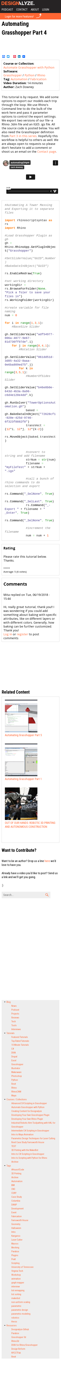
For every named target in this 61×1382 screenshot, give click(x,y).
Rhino (41, 75)
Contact (21, 9)
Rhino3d (15, 1341)
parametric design (19, 1310)
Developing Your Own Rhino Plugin (27, 1119)
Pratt (13, 1259)
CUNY (13, 1193)
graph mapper (17, 1282)
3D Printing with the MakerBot (24, 1150)
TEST (13, 1146)
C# (12, 1048)
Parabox (15, 1251)
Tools (14, 1025)
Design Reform (18, 1349)
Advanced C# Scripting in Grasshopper (29, 1103)
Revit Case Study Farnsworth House (27, 1142)
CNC (13, 1189)
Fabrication (38, 79)
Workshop (16, 1275)
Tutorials (10, 1033)
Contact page (46, 151)
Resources (12, 1325)
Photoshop (16, 1076)
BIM (13, 1185)
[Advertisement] (31, 45)
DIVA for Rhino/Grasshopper (24, 1345)
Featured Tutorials (19, 1037)
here (47, 861)
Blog (9, 1002)
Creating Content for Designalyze (26, 1111)
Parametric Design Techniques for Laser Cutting (33, 1138)
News (14, 1006)
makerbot (15, 1298)
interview (15, 1286)
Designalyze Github (20, 1329)
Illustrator (15, 1068)
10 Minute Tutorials (20, 1045)
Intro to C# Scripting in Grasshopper (27, 1154)
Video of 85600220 (30, 177)
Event (13, 1212)
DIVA (13, 1052)
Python (29, 75)
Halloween (16, 1228)
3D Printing (16, 1173)
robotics (15, 1317)
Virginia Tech (17, 1271)
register (22, 634)
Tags (9, 1165)
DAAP (14, 1204)
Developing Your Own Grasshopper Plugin (30, 1115)
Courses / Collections (17, 1099)
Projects (15, 1013)
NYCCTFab (16, 1352)
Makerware (16, 1072)
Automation (19, 79)
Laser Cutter (16, 1239)
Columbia (15, 1200)
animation (16, 1278)
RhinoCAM (16, 1091)
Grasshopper (12, 75)
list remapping (17, 1290)
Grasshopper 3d (18, 1337)
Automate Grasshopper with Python (28, 67)
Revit (13, 1084)
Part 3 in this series (23, 136)
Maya (13, 1095)
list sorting (16, 1294)
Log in (7, 634)
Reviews (15, 1017)
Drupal (14, 1056)
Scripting (15, 1263)
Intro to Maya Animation (22, 1134)
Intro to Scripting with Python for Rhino (29, 1158)
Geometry (15, 1224)
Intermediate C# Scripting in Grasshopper (30, 1130)
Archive (14, 1161)
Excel (13, 1060)
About (35, 9)
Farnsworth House (19, 1220)
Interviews (16, 1029)
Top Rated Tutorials (20, 1041)
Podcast (7, 9)
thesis (14, 1321)
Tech (13, 1021)
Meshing (15, 1247)
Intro (13, 1232)
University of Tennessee (22, 1267)
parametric (16, 1306)
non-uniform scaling (20, 1302)
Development (17, 1208)
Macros (14, 1243)
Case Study (16, 1197)
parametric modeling (20, 1313)
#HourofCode (17, 1169)
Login (45, 9)
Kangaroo (15, 1236)
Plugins (14, 1255)
